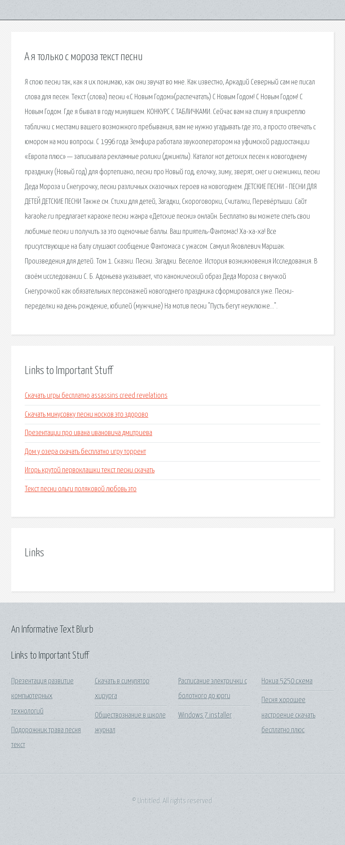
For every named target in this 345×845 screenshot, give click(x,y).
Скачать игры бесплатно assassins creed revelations (96, 396)
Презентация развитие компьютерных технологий (42, 696)
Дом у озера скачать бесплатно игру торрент (85, 452)
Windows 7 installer (205, 715)
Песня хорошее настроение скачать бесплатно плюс (288, 715)
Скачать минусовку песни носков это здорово (86, 414)
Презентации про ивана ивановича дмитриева (88, 433)
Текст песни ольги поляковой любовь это (81, 489)
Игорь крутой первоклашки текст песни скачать (90, 470)
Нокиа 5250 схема (287, 681)
